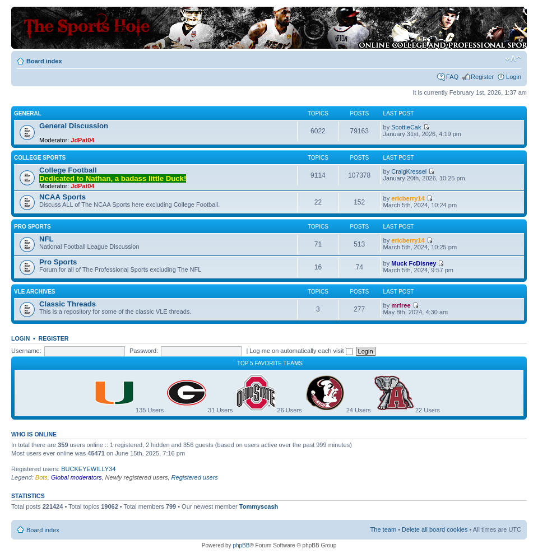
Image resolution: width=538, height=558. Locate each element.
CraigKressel (408, 171)
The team (383, 529)
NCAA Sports (62, 197)
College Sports (40, 158)
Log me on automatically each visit (301, 350)
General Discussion (73, 126)
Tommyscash (259, 506)
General (27, 113)
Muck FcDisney (413, 263)
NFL (46, 239)
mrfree (400, 305)
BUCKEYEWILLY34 (88, 469)
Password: (143, 350)
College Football (68, 170)
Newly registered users (136, 477)
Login (513, 76)
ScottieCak (406, 127)
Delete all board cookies (434, 529)
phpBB (241, 545)
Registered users (194, 477)
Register (482, 76)
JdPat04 (82, 140)
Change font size (513, 59)
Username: (26, 350)
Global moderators (76, 477)
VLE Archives (34, 292)
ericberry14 (407, 198)
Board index (44, 61)
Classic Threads (67, 304)
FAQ (452, 76)
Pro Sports (32, 227)
